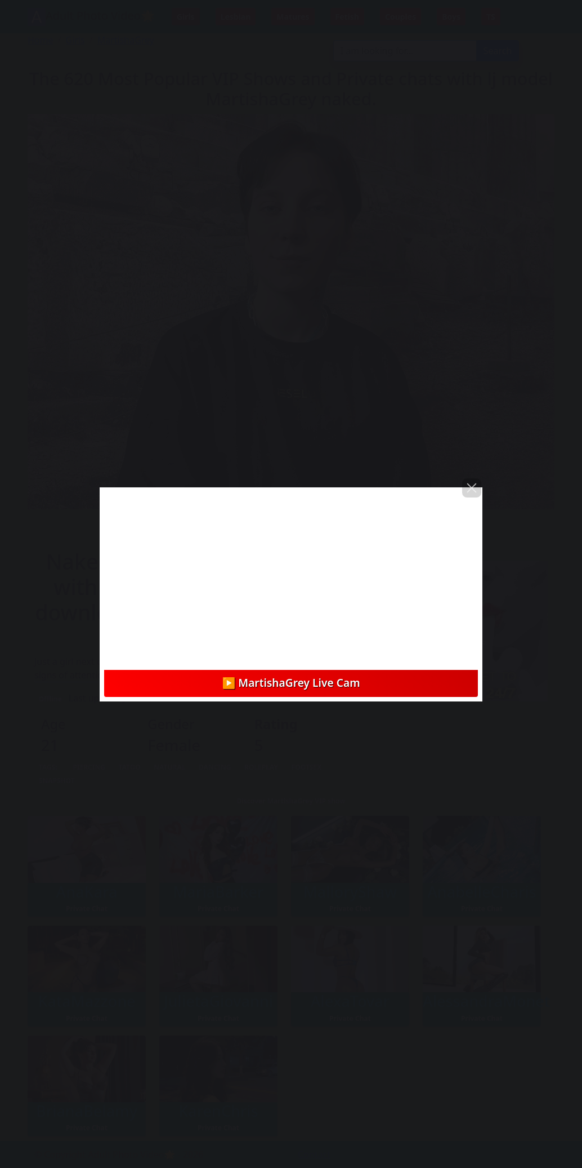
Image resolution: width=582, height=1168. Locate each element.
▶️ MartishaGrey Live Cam (291, 682)
